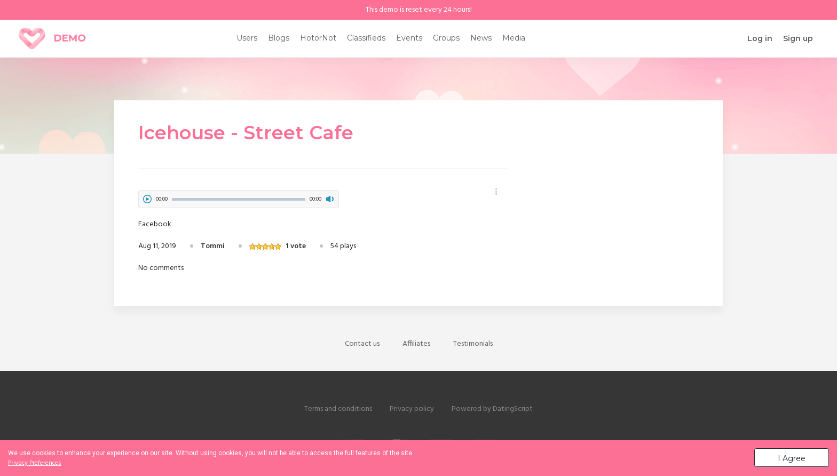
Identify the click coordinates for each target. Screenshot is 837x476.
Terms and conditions (338, 409)
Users (246, 38)
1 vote (296, 246)
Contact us (362, 344)
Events (409, 38)
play (147, 199)
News (481, 38)
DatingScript (513, 409)
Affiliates (416, 344)
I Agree (792, 458)
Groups (446, 38)
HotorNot (318, 38)
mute (330, 199)
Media (513, 38)
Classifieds (366, 38)
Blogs (278, 38)
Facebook (154, 224)
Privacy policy (412, 409)
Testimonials (473, 344)
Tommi (213, 246)
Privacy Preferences (34, 463)
